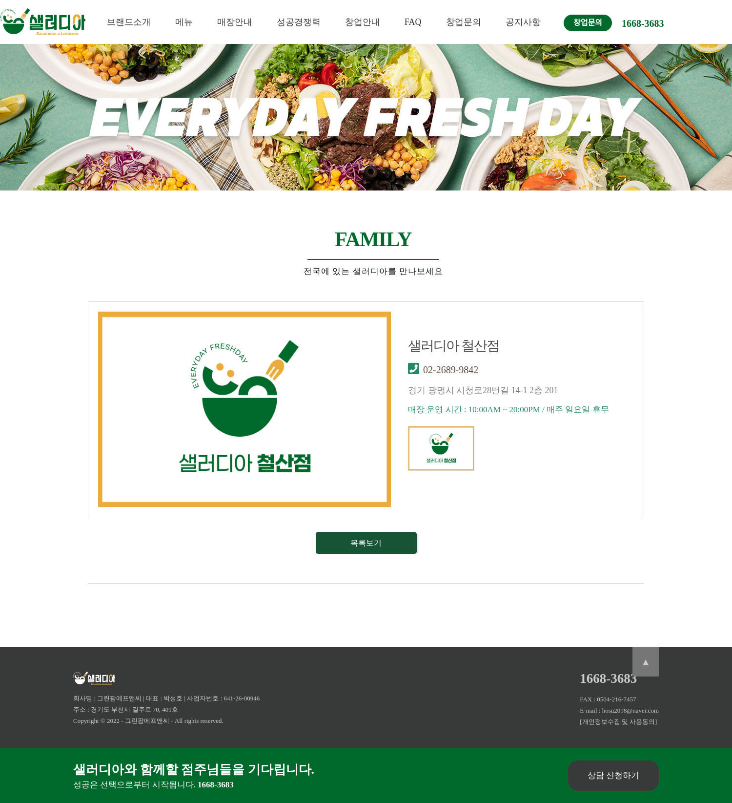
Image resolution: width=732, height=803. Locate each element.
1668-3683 (643, 23)
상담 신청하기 (613, 775)
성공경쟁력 (299, 22)
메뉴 (184, 22)
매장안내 (234, 22)
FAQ (413, 22)
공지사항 (523, 22)
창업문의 (463, 22)
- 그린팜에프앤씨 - (147, 720)
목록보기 (366, 543)
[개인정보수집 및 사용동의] (618, 721)
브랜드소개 (129, 22)
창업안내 (362, 22)
